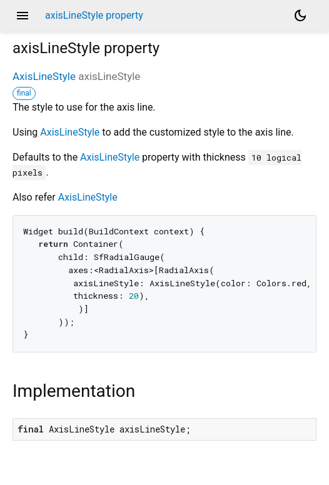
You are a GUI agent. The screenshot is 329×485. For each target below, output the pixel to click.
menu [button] (22, 15)
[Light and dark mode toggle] (300, 16)
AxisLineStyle (44, 76)
